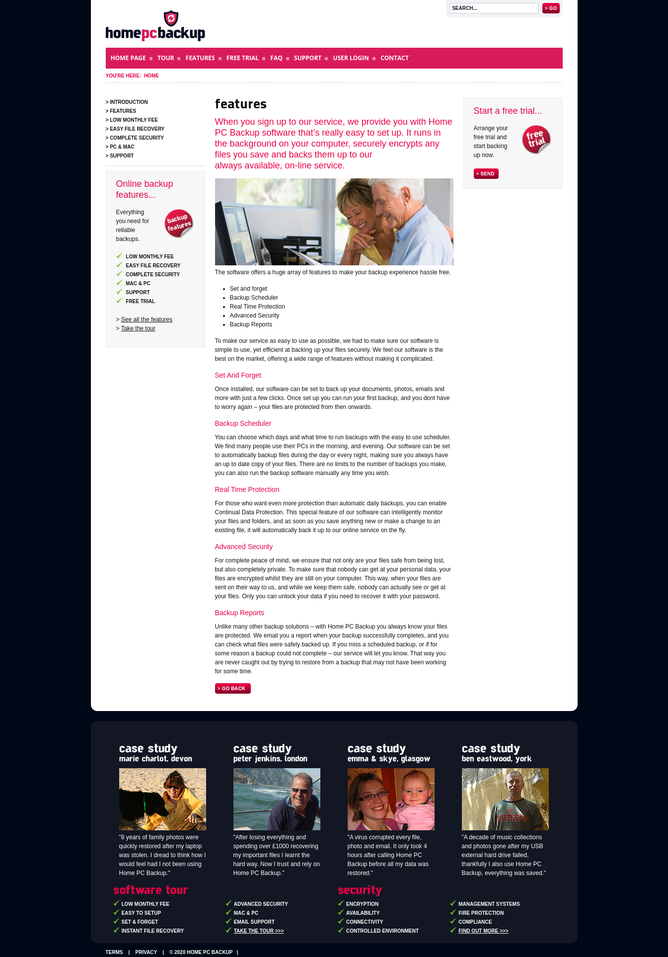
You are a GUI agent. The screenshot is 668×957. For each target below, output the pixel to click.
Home (151, 76)
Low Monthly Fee (134, 120)
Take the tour (138, 328)
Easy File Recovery (137, 129)
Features (123, 111)
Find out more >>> (483, 931)
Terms (114, 952)
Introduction (129, 102)
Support (122, 156)
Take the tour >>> (259, 931)
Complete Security (137, 138)
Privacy (146, 952)
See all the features (146, 319)
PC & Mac (122, 147)
